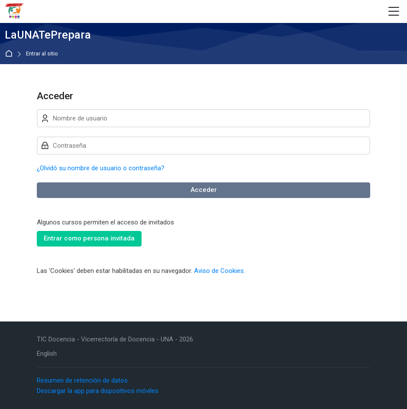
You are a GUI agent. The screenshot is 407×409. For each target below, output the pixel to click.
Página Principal (10, 54)
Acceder (204, 190)
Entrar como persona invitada (89, 238)
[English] (47, 354)
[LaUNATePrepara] (14, 11)
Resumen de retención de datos (82, 380)
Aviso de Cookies (219, 271)
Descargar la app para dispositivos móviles (97, 391)
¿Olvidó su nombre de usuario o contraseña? (101, 168)
